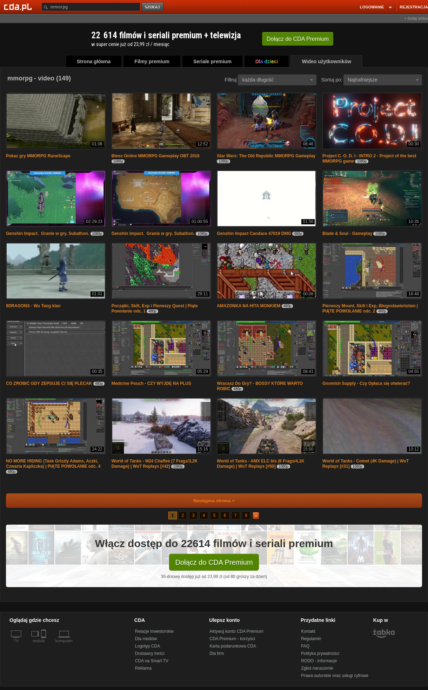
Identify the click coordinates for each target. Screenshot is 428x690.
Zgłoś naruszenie (317, 668)
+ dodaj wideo (416, 18)
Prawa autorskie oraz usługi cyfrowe (334, 675)
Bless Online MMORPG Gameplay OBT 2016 (156, 155)
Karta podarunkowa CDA (232, 646)
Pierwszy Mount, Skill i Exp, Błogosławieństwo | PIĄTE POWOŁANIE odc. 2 (370, 308)
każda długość (277, 80)
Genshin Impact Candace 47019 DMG (254, 233)
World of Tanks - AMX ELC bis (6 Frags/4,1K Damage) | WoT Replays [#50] (260, 464)
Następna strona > (209, 500)
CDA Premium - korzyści (232, 638)
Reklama (143, 668)
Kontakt (308, 631)
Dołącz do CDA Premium (214, 562)
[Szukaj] (90, 6)
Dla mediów (146, 638)
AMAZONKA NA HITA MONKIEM (248, 305)
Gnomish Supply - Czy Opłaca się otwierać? (366, 383)
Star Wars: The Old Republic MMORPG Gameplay (266, 155)
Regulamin (311, 638)
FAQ (305, 646)
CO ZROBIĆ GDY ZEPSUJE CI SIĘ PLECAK (49, 383)
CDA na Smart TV (151, 660)
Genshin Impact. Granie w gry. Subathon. (47, 233)
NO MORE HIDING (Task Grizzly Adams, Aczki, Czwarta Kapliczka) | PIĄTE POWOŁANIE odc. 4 (53, 464)
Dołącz (298, 39)
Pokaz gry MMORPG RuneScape (38, 155)
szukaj (153, 7)
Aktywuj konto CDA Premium (236, 631)
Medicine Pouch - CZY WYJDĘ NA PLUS (151, 383)
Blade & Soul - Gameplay (347, 233)
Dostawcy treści (150, 653)
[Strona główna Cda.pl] (19, 6)
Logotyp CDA (147, 646)
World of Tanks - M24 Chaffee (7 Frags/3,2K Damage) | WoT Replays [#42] (155, 464)
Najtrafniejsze (383, 80)
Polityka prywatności (320, 653)
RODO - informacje (319, 660)
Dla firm (216, 653)
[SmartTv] (44, 645)
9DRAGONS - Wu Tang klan (33, 305)
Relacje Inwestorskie (154, 631)
